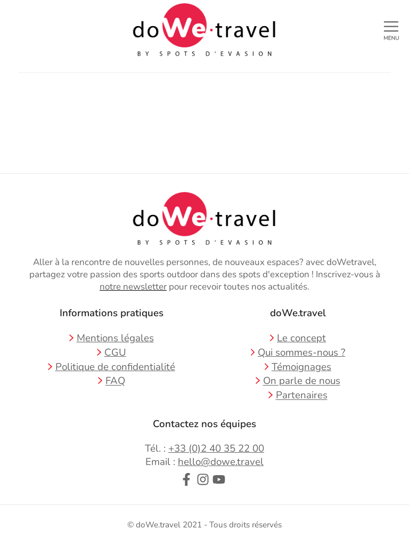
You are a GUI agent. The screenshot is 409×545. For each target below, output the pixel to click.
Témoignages (301, 367)
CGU (115, 352)
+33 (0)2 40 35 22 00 (216, 448)
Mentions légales (115, 338)
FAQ (115, 381)
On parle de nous (301, 381)
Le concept (301, 338)
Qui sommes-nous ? (301, 352)
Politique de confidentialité (115, 367)
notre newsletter (133, 286)
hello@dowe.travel (221, 462)
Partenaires (302, 396)
